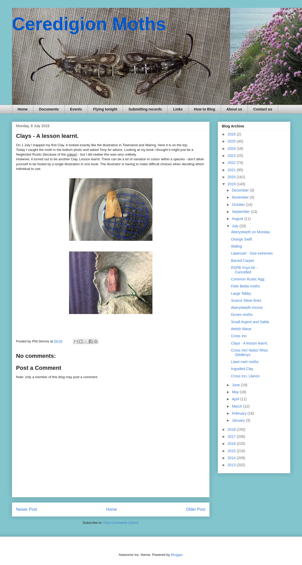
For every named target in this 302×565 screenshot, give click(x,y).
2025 (232, 141)
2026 (232, 134)
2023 (232, 155)
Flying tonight (105, 109)
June (236, 385)
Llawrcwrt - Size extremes (252, 253)
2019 (232, 184)
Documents (49, 109)
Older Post (195, 509)
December (241, 190)
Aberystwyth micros (246, 307)
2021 (232, 170)
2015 (232, 451)
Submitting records (145, 109)
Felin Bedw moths (245, 286)
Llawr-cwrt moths (244, 362)
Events (76, 109)
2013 (232, 465)
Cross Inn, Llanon (245, 376)
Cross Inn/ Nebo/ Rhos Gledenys (249, 352)
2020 (232, 177)
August (238, 219)
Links (178, 109)
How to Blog (204, 109)
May (236, 392)
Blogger (176, 555)
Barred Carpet (242, 261)
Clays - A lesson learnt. (249, 343)
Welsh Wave (241, 329)
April (236, 399)
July (235, 226)
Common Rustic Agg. (248, 279)
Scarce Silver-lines (246, 300)
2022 (232, 163)
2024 (232, 148)
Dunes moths (241, 314)
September (241, 212)
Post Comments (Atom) (121, 523)
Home (23, 109)
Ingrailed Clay (242, 369)
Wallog (236, 246)
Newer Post (26, 509)
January (239, 420)
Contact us (262, 109)
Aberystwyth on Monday (250, 232)
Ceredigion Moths (89, 24)
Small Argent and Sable (250, 322)
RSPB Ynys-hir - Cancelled (244, 270)
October (239, 204)
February (240, 413)
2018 (232, 429)
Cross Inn (238, 336)
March (237, 406)
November (241, 197)
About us (234, 109)
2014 (232, 458)
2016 (232, 443)
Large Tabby (241, 293)
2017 (232, 436)
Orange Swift (241, 239)
